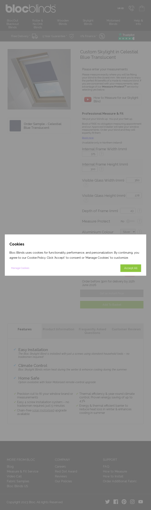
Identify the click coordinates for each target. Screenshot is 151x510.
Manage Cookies (20, 268)
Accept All (130, 268)
